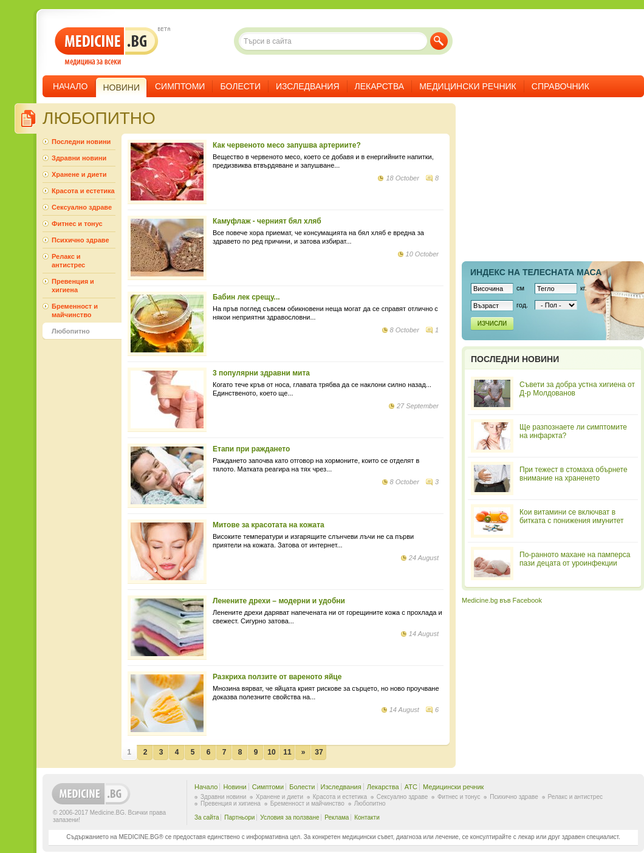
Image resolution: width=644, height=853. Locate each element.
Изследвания (308, 86)
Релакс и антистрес (68, 261)
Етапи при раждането (251, 449)
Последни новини (81, 141)
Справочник (560, 86)
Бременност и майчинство (75, 310)
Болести (240, 86)
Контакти (367, 817)
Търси (439, 41)
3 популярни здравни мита (261, 373)
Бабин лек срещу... (246, 297)
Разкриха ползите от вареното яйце (277, 677)
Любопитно (71, 331)
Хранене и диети (79, 174)
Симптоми (180, 86)
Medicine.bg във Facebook (502, 600)
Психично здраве (80, 240)
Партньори (239, 817)
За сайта (206, 817)
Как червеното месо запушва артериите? (287, 145)
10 (271, 752)
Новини (234, 786)
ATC (411, 786)
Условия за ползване (289, 817)
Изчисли (492, 323)
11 (287, 752)
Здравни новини (79, 158)
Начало (70, 86)
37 (319, 752)
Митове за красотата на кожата (268, 525)
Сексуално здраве (82, 207)
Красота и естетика (83, 190)
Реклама (336, 817)
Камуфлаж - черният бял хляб (267, 221)
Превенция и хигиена (73, 285)
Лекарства (380, 86)
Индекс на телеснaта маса (535, 272)
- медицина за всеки (107, 46)
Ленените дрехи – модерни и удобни (279, 601)
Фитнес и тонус (77, 223)
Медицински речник (467, 86)
